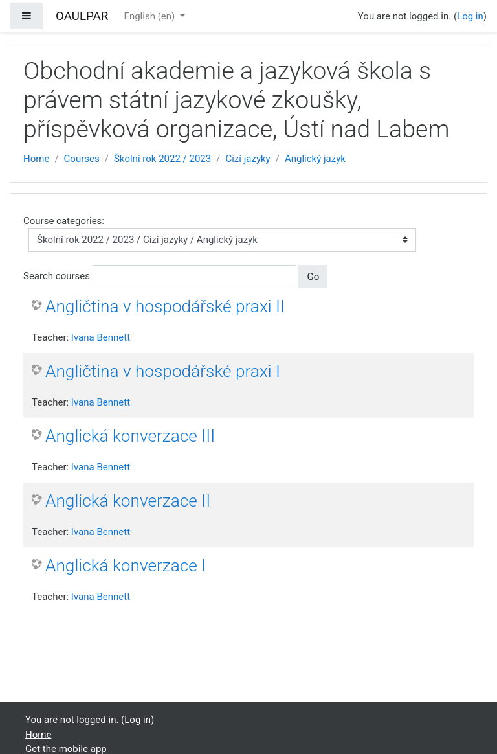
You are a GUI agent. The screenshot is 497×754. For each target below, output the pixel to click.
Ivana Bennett (100, 337)
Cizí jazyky (247, 159)
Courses (82, 159)
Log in (470, 16)
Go (313, 276)
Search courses (56, 276)
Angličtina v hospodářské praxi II (165, 306)
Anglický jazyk (315, 159)
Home (36, 159)
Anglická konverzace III (130, 436)
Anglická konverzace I (125, 565)
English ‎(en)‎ (150, 16)
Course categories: (63, 221)
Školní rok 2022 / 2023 (162, 159)
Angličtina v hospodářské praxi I (162, 371)
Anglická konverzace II (127, 500)
